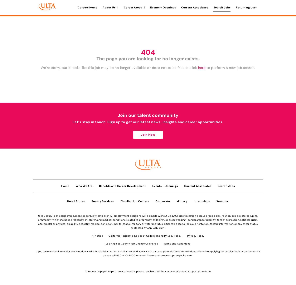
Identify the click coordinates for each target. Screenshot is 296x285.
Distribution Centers (134, 201)
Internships (202, 201)
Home (65, 186)
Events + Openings (163, 7)
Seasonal (222, 201)
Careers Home (87, 7)
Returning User (246, 7)
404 (148, 52)
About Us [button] (111, 7)
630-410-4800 (125, 255)
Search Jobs (221, 7)
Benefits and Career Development (122, 186)
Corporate (163, 201)
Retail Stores (76, 201)
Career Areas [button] (134, 7)
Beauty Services (102, 201)
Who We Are (84, 186)
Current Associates (194, 7)
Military (182, 201)
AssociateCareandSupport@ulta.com (169, 255)
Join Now (148, 135)
